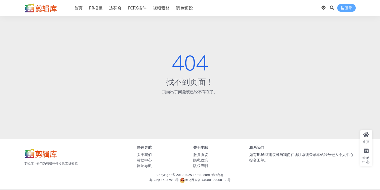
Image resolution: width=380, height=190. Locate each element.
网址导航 (144, 165)
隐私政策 (200, 160)
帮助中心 (144, 160)
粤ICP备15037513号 (164, 180)
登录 (346, 8)
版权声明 (200, 165)
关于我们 (144, 154)
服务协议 (200, 154)
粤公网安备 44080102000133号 (205, 180)
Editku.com (201, 175)
